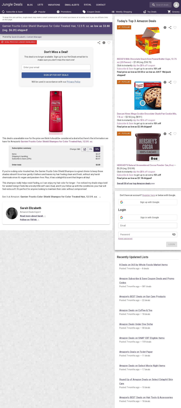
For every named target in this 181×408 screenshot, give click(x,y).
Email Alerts (72, 5)
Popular (39, 12)
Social (88, 5)
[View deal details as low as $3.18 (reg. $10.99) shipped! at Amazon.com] (148, 147)
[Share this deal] (98, 42)
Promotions (64, 11)
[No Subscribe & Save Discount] (85, 149)
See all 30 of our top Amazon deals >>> (136, 183)
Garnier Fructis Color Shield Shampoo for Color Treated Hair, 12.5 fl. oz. (57, 141)
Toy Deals (149, 11)
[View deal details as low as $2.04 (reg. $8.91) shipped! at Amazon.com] (148, 96)
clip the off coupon (144, 65)
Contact (101, 5)
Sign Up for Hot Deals (56, 75)
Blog (30, 5)
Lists (40, 5)
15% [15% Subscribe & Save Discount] (97, 149)
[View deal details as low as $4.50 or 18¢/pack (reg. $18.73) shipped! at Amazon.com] (148, 41)
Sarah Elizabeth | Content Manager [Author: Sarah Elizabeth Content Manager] (27, 37)
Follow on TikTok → (29, 224)
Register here (148, 195)
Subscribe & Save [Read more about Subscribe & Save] (125, 69)
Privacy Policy (73, 81)
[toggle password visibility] (174, 234)
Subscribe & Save (12, 12)
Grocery (173, 12)
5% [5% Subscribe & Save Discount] (91, 149)
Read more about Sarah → (33, 221)
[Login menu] (176, 5)
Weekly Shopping (121, 12)
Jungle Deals (12, 4)
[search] (161, 4)
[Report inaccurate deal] (103, 42)
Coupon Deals (91, 12)
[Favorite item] (108, 42)
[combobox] (160, 4)
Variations (54, 5)
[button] (147, 202)
